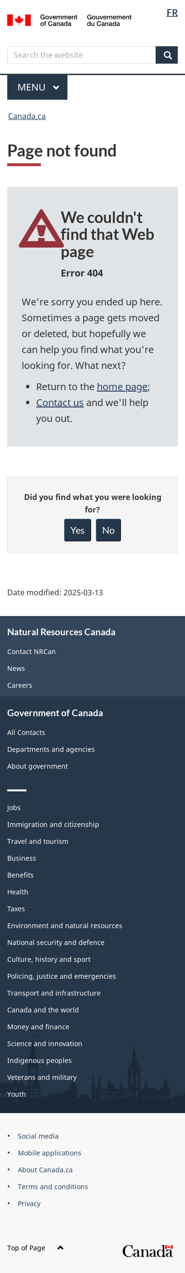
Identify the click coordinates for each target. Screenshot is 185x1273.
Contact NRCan (31, 651)
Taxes (16, 908)
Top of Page (35, 1247)
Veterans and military (42, 1077)
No (108, 530)
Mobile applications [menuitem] (49, 1152)
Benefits (20, 874)
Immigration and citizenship (53, 824)
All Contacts (26, 732)
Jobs (14, 807)
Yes (77, 530)
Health (17, 891)
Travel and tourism (37, 841)
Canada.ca (27, 116)
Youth (16, 1094)
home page (122, 386)
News (16, 668)
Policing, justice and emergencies (61, 976)
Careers (19, 685)
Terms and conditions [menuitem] (53, 1186)
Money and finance (38, 1026)
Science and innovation (44, 1043)
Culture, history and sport (49, 959)
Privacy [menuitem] (29, 1203)
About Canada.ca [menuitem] (45, 1169)
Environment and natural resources (64, 925)
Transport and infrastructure (54, 992)
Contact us (60, 402)
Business (21, 858)
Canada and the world (43, 1009)
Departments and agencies (51, 749)
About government (37, 766)
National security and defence (56, 942)
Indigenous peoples (39, 1060)
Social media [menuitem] (38, 1136)
